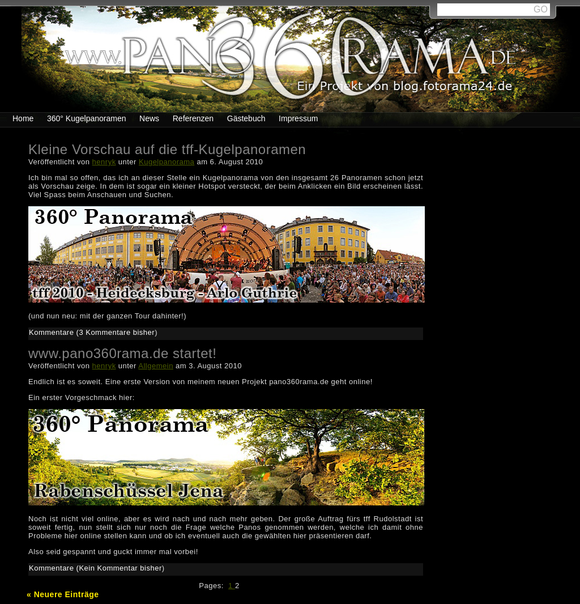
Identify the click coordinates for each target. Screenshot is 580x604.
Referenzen (193, 118)
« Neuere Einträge (63, 594)
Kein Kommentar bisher (120, 568)
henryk (104, 162)
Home (22, 118)
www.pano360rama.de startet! (122, 353)
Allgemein (155, 365)
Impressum (298, 118)
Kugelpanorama (166, 162)
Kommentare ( (54, 332)
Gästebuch (246, 118)
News (149, 118)
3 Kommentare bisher (117, 332)
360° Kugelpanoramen (86, 118)
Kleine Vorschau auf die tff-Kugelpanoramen (167, 149)
